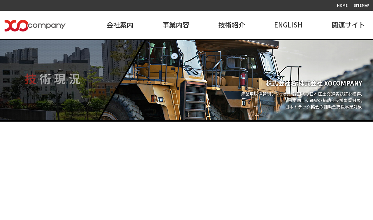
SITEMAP (362, 5)
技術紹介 (231, 24)
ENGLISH (288, 24)
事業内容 (175, 24)
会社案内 (120, 24)
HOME (342, 5)
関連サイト (348, 24)
